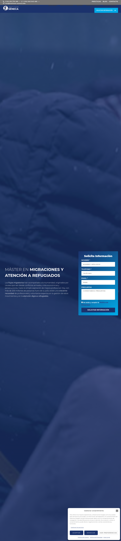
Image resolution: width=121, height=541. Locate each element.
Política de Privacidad (96, 537)
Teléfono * (86, 269)
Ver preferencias (108, 533)
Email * (84, 278)
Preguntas (86, 287)
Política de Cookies (83, 537)
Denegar (91, 533)
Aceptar (77, 533)
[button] (117, 511)
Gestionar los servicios (77, 527)
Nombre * (85, 260)
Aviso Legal (106, 537)
